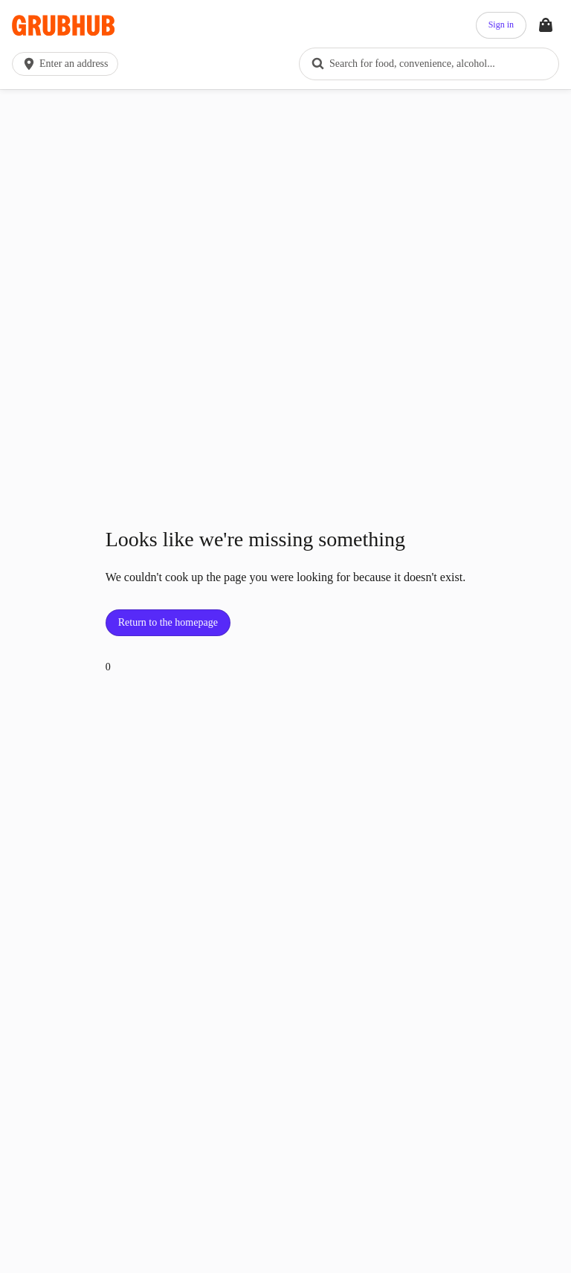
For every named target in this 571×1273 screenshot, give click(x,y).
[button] (68, 64)
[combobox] (429, 64)
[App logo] (63, 25)
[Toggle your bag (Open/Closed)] (546, 25)
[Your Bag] (546, 25)
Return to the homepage (168, 622)
